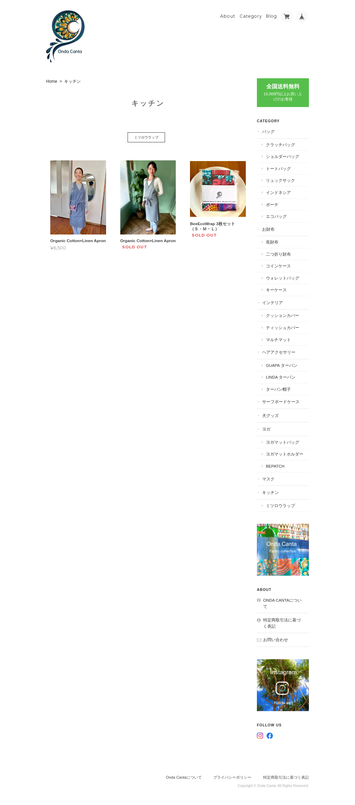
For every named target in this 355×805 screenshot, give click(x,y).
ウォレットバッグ (282, 278)
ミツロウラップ (146, 137)
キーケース (276, 290)
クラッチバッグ (280, 144)
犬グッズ (270, 415)
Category (251, 16)
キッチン (270, 492)
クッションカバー (282, 315)
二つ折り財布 (278, 254)
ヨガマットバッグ (282, 442)
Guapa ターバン (281, 365)
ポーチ (272, 204)
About (227, 16)
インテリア (272, 302)
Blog (271, 16)
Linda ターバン (280, 377)
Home (51, 81)
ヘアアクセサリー (278, 352)
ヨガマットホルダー (284, 454)
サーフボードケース (281, 401)
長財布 (272, 242)
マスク (268, 479)
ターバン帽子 (278, 389)
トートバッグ (278, 168)
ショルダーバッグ (282, 156)
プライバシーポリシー (232, 777)
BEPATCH (275, 466)
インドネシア (278, 192)
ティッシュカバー (282, 327)
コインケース (278, 266)
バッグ (268, 131)
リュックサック (280, 180)
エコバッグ (276, 216)
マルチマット (278, 339)
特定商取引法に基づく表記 (282, 623)
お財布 (268, 229)
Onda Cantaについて (282, 603)
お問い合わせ (275, 639)
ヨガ (266, 429)
